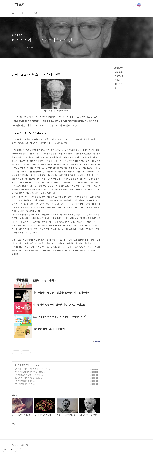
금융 (115, 88)
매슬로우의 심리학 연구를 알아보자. (27, 378)
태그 (23, 13)
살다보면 (18, 4)
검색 (133, 5)
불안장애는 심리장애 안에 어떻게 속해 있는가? (30, 369)
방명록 (34, 13)
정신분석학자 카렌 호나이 (23, 381)
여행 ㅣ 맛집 (118, 84)
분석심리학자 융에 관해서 (23, 384)
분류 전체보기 (118, 68)
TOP (139, 446)
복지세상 (117, 80)
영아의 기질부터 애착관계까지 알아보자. (28, 372)
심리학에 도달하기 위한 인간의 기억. (27, 375)
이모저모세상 (118, 76)
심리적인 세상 (20, 364)
